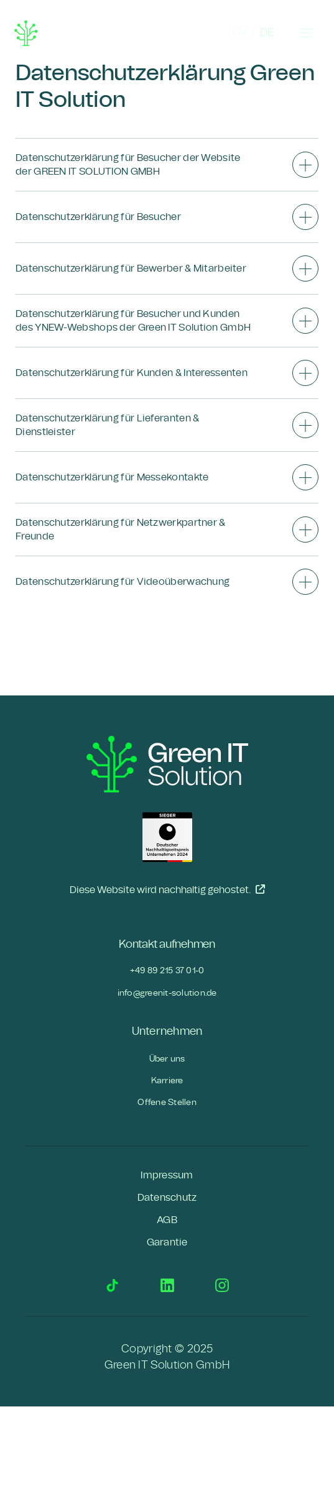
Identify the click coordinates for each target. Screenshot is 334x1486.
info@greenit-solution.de (167, 993)
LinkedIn (167, 1285)
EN (239, 33)
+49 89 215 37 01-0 (167, 970)
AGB (167, 1220)
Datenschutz (167, 1197)
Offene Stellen (167, 1102)
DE (267, 33)
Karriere (167, 1080)
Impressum (167, 1175)
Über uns (167, 1059)
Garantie (167, 1242)
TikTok (112, 1285)
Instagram (222, 1285)
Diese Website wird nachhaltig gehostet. (167, 889)
